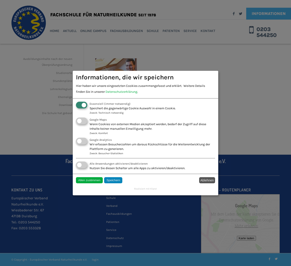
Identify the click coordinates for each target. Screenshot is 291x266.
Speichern (113, 180)
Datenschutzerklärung (121, 92)
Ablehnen (207, 180)
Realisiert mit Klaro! (145, 189)
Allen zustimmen (89, 180)
